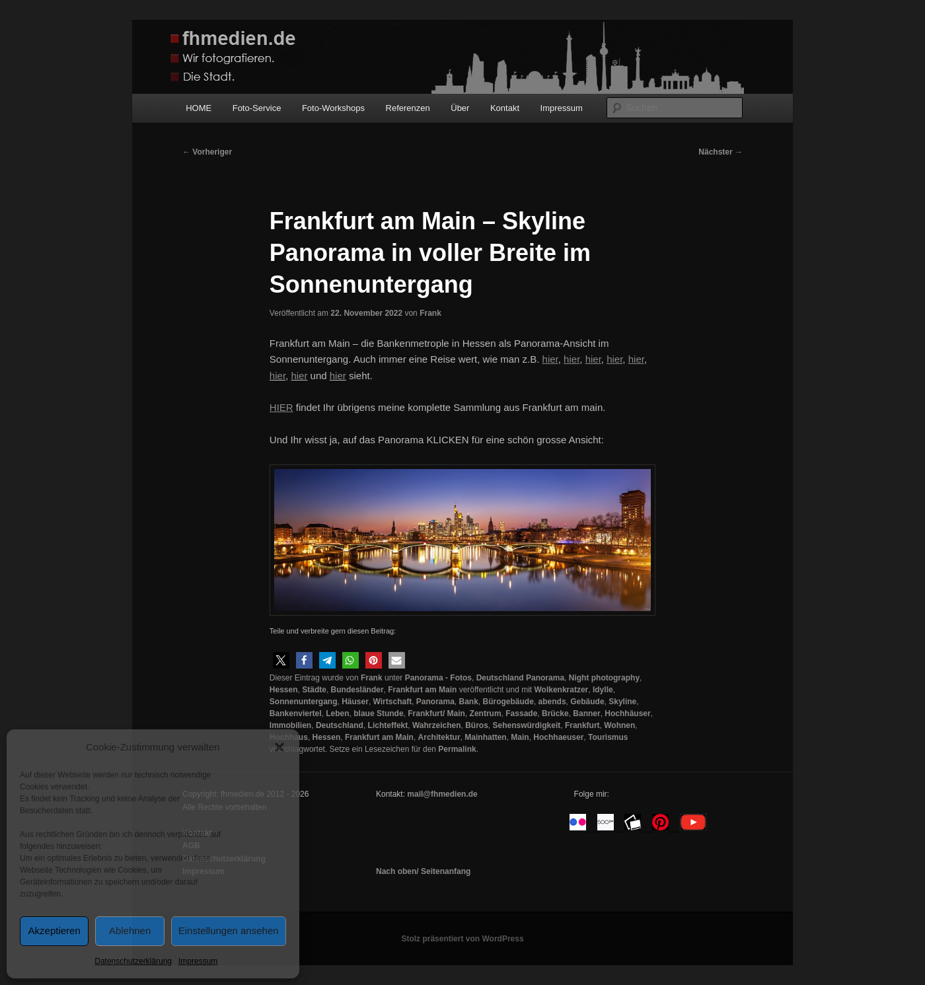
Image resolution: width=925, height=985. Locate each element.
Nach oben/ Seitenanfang (423, 871)
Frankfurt (582, 725)
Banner (586, 713)
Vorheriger (207, 152)
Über (460, 108)
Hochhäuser (627, 713)
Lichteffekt (388, 725)
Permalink (457, 749)
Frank (430, 313)
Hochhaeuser (558, 737)
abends (552, 701)
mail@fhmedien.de (442, 794)
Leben (337, 713)
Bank (468, 701)
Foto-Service (257, 108)
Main (520, 737)
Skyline (622, 701)
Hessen (284, 689)
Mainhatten (485, 737)
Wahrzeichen (436, 725)
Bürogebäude (508, 701)
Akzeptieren (54, 930)
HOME (198, 108)
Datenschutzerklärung (133, 961)
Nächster (720, 152)
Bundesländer (357, 689)
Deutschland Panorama (520, 677)
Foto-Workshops (333, 108)
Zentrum (485, 713)
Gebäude (587, 701)
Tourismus (608, 737)
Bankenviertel (296, 713)
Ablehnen (130, 930)
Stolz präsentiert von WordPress (462, 938)
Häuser (355, 701)
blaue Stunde (378, 713)
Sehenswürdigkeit (527, 725)
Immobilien (290, 725)
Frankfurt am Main (422, 689)
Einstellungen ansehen (228, 930)
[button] (279, 747)
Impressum (197, 961)
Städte (314, 689)
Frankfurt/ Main (436, 713)
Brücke (555, 713)
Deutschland (339, 725)
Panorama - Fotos (438, 677)
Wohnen (619, 725)
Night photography (604, 677)
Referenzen (408, 108)
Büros (476, 725)
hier (277, 375)
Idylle (603, 689)
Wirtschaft (392, 701)
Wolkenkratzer (561, 689)
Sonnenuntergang (304, 701)
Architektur (439, 737)
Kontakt (504, 108)
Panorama (435, 701)
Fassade (521, 713)
